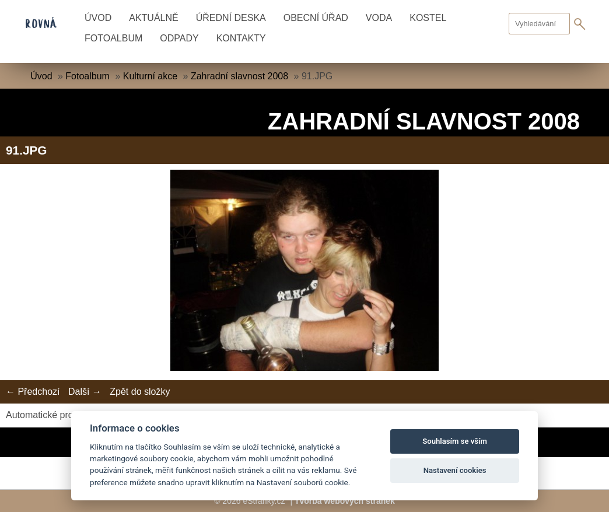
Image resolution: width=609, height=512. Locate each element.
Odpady (179, 38)
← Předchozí (33, 392)
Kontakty (241, 38)
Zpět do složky (140, 392)
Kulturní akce (150, 76)
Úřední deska (231, 18)
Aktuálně (153, 18)
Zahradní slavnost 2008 (239, 76)
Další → (85, 392)
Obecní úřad (316, 18)
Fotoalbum (113, 38)
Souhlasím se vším (454, 441)
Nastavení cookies (455, 470)
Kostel (428, 18)
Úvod (98, 18)
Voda (379, 18)
